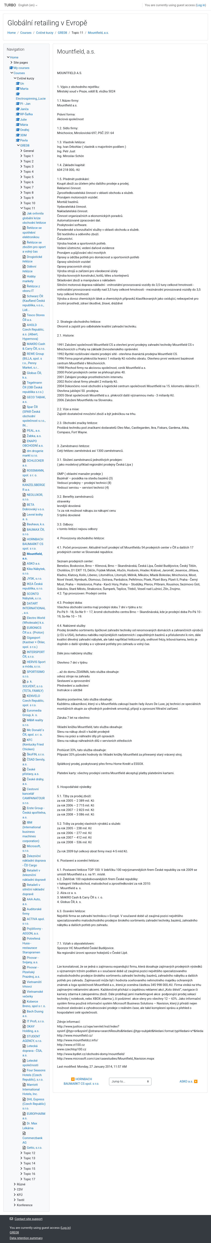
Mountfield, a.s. (98, 33)
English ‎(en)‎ (27, 5)
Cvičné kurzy (44, 33)
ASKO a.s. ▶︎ (188, 1081)
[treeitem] (26, 631)
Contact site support (26, 1219)
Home (11, 33)
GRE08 (62, 33)
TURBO (10, 5)
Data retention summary (26, 1238)
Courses (26, 33)
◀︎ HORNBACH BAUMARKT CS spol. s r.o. (81, 1081)
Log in (201, 5)
